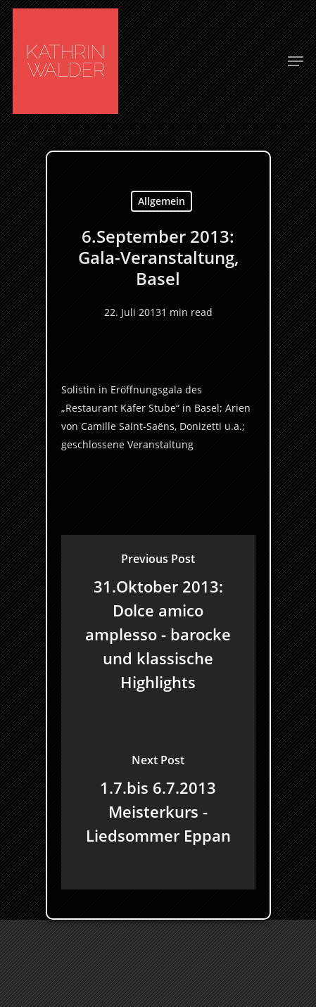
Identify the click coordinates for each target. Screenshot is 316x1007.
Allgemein (161, 201)
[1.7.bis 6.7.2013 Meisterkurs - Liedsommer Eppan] (158, 801)
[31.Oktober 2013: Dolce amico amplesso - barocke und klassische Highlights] (158, 624)
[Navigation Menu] (295, 61)
